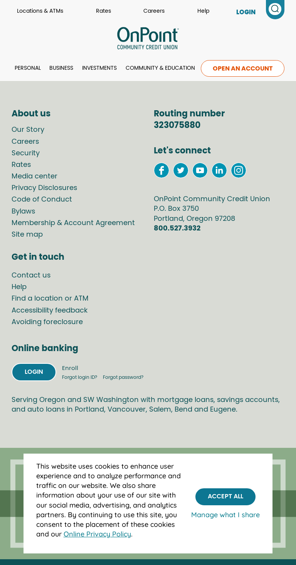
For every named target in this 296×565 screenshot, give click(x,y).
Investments (99, 68)
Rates (103, 11)
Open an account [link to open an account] (242, 69)
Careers (154, 11)
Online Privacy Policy (97, 534)
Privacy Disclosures (44, 188)
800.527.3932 (177, 228)
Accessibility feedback (49, 310)
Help (203, 11)
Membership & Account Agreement (73, 223)
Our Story (28, 129)
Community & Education (160, 68)
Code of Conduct (42, 199)
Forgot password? (123, 377)
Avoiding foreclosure (47, 322)
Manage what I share (225, 514)
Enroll (70, 368)
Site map (27, 234)
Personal (28, 68)
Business (61, 68)
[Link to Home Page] (148, 39)
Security (26, 153)
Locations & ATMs (40, 11)
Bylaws (23, 211)
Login (34, 372)
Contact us (31, 275)
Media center (34, 176)
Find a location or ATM (50, 298)
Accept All (225, 496)
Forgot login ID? (80, 377)
